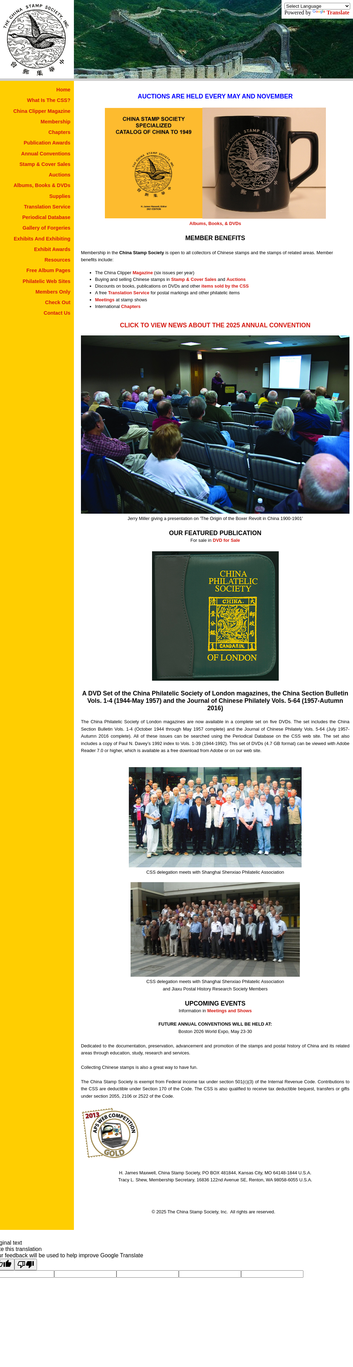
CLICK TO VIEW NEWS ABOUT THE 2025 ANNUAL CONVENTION (215, 325)
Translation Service (47, 207)
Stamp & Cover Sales (44, 164)
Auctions (59, 175)
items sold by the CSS (224, 286)
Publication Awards (47, 143)
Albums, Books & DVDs (41, 185)
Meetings (104, 299)
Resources (57, 260)
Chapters (59, 132)
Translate (331, 12)
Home (63, 89)
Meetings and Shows (229, 1010)
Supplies (59, 196)
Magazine (143, 272)
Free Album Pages (48, 270)
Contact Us (57, 313)
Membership (55, 121)
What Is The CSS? (48, 100)
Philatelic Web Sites (46, 281)
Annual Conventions (45, 153)
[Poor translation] (25, 1264)
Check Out (57, 302)
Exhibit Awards (52, 249)
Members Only (53, 292)
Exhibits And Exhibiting (42, 239)
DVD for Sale (226, 540)
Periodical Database (46, 217)
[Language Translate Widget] (317, 6)
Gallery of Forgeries (46, 228)
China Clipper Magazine (41, 111)
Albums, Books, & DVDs (215, 223)
